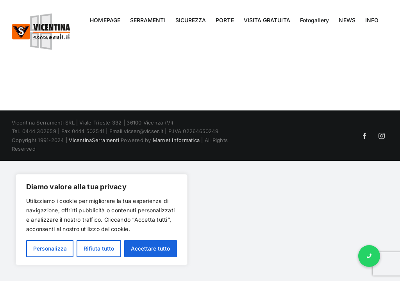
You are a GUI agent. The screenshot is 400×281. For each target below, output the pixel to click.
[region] (102, 219)
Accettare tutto (150, 248)
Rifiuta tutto (99, 248)
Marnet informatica (176, 140)
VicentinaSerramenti (94, 140)
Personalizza (50, 248)
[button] (369, 256)
